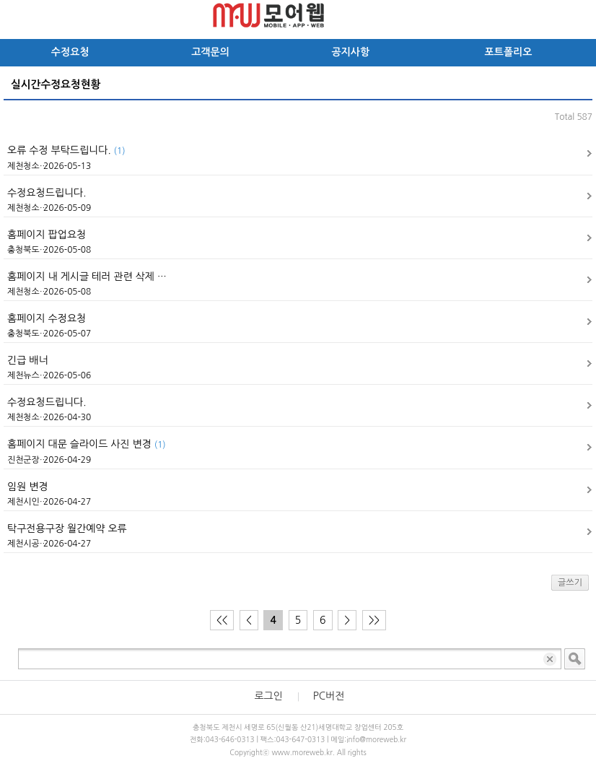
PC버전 (329, 696)
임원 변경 (27, 487)
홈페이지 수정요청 (46, 318)
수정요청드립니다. (47, 193)
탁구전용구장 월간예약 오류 (67, 528)
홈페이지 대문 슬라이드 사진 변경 (86, 444)
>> (374, 620)
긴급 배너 (27, 360)
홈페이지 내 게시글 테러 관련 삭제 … (87, 276)
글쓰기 (570, 582)
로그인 (268, 696)
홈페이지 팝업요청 (46, 235)
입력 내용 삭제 (551, 658)
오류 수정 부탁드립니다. (66, 150)
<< (221, 620)
